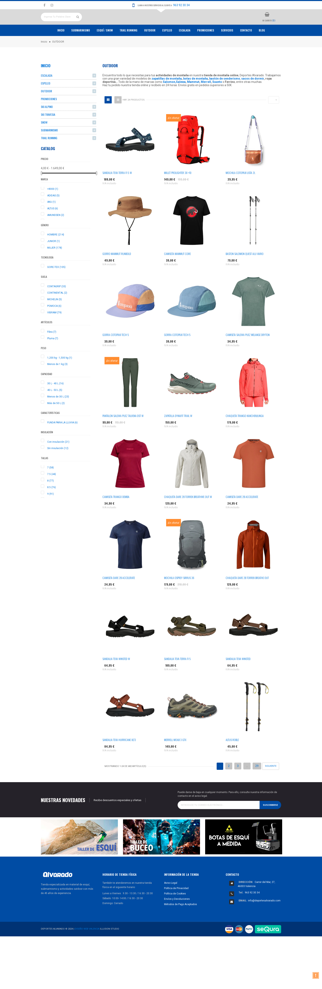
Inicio (60, 45)
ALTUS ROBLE (232, 755)
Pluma (52, 353)
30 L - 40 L (55, 398)
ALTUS (52, 223)
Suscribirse (270, 820)
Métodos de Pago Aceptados (180, 919)
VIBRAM (54, 327)
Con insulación (58, 456)
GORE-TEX (56, 282)
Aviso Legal (170, 897)
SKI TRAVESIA (48, 129)
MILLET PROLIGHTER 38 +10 (177, 188)
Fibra (51, 346)
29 (257, 781)
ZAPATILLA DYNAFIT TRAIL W (178, 431)
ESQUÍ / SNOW (105, 45)
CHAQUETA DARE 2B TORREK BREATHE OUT (247, 593)
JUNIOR (53, 256)
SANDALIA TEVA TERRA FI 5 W (117, 188)
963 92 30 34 (181, 5)
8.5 (51, 502)
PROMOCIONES (205, 45)
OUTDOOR (149, 45)
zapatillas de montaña (167, 93)
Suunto (217, 97)
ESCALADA (184, 45)
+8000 (52, 204)
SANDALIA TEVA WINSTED (238, 674)
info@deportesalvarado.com (264, 915)
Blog (262, 45)
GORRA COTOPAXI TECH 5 (115, 350)
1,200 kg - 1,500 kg (59, 372)
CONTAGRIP (56, 301)
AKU (51, 217)
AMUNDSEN (55, 230)
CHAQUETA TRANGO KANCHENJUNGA (245, 431)
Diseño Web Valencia (87, 944)
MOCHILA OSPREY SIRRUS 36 (179, 593)
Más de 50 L (56, 418)
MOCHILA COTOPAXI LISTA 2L (240, 188)
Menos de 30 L (58, 411)
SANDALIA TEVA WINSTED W (116, 674)
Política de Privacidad (176, 903)
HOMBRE (55, 249)
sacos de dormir (252, 93)
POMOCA (54, 321)
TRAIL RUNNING (128, 45)
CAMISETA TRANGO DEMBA (115, 512)
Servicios (227, 45)
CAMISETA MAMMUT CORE (177, 269)
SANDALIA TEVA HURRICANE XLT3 (119, 755)
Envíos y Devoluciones (177, 914)
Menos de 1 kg (57, 379)
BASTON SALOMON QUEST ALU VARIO (244, 269)
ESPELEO (167, 45)
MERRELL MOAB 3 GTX (175, 755)
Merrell (206, 97)
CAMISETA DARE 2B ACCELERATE (242, 512)
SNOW (44, 137)
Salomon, (169, 97)
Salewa (181, 97)
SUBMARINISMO (49, 145)
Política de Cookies (175, 908)
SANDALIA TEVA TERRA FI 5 (177, 674)
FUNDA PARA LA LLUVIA (62, 437)
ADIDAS (53, 210)
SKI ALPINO (47, 122)
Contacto (246, 45)
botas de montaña (195, 93)
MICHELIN (54, 314)
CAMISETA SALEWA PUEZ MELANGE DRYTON (248, 350)
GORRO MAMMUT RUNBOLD (116, 269)
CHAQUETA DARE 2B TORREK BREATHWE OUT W (188, 512)
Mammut (193, 97)
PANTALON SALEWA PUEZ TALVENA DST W (123, 431)
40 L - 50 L (54, 405)
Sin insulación (57, 463)
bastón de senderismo (224, 93)
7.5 (51, 489)
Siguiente (270, 781)
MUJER (54, 262)
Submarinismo (80, 45)
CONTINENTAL (57, 308)
